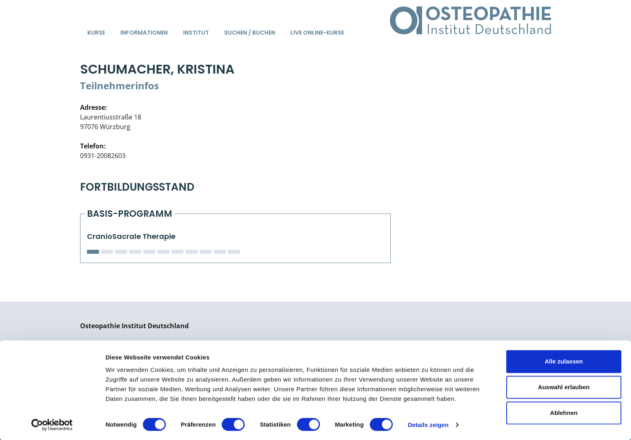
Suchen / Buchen (249, 33)
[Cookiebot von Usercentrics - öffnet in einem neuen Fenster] (52, 424)
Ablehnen (563, 412)
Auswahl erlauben (564, 386)
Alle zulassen (563, 360)
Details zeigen (428, 424)
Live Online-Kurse (317, 33)
